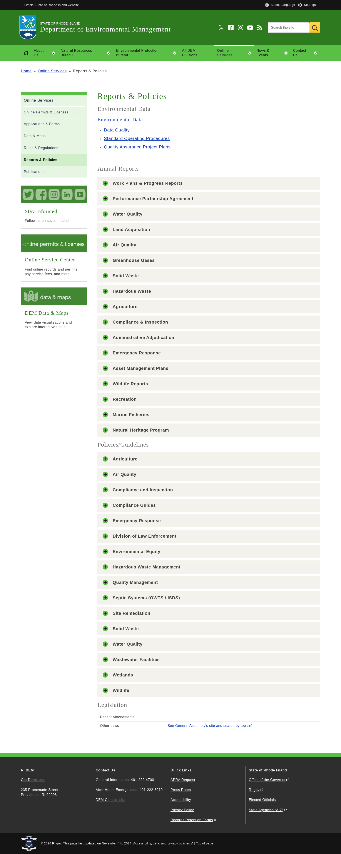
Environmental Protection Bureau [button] (147, 53)
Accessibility (180, 800)
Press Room (180, 790)
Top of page (204, 843)
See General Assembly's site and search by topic (208, 726)
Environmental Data (120, 119)
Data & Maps (35, 136)
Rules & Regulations (41, 148)
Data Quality (117, 130)
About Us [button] (46, 53)
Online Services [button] (235, 53)
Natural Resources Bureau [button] (87, 53)
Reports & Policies (40, 160)
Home (26, 71)
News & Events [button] (273, 53)
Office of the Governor (267, 780)
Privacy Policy (182, 810)
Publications (34, 172)
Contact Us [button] (306, 53)
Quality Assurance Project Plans (137, 147)
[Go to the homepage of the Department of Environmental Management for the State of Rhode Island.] (30, 27)
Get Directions (33, 780)
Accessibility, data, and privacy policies (161, 843)
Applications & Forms (42, 124)
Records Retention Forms (191, 820)
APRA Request (182, 780)
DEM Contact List (110, 800)
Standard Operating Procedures (137, 138)
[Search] (289, 27)
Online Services (52, 71)
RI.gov (254, 790)
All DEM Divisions (189, 53)
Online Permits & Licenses (46, 112)
